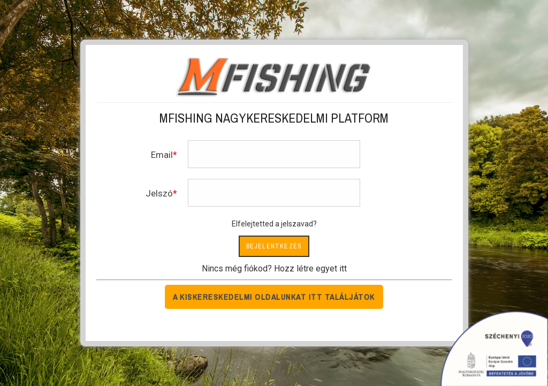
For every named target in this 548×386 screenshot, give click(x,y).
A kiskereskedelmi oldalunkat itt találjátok (274, 296)
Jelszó (159, 193)
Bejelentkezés (274, 246)
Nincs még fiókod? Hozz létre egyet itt (274, 268)
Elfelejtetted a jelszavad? (274, 224)
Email (162, 154)
